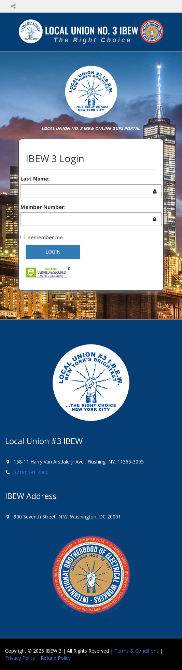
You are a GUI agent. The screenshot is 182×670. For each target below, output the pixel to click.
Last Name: (35, 178)
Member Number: (43, 206)
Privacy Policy (20, 658)
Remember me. (42, 237)
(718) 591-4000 (31, 472)
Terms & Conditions (136, 650)
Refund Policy (56, 658)
